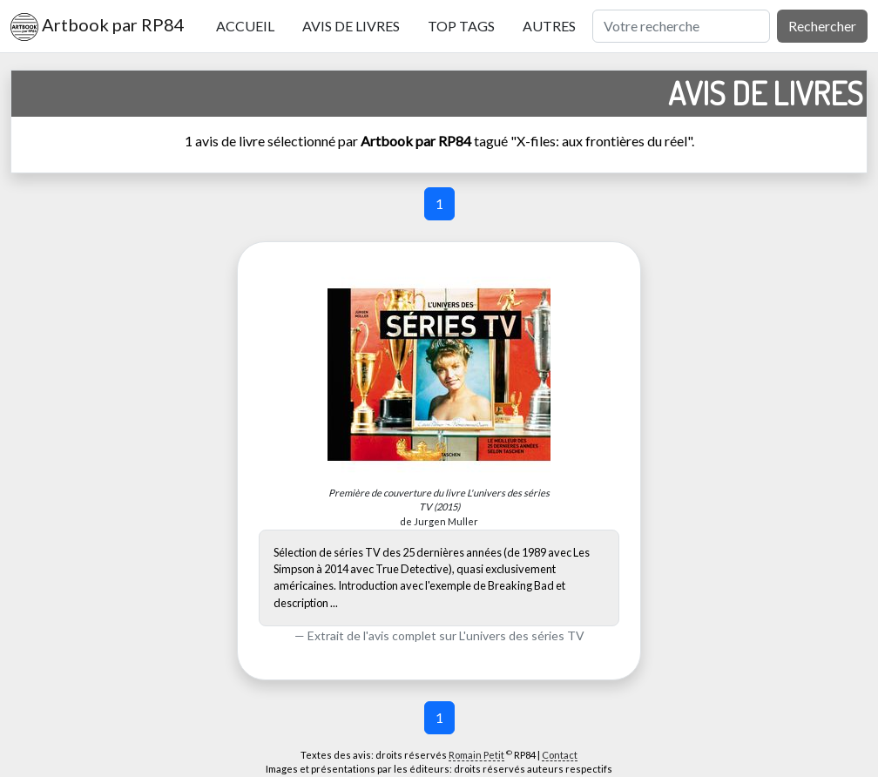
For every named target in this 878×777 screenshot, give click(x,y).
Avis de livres (351, 25)
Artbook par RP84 (97, 27)
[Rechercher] (681, 26)
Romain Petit (476, 754)
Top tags (461, 25)
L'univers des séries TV (521, 635)
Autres (549, 25)
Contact (559, 754)
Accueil (245, 25)
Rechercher (822, 25)
